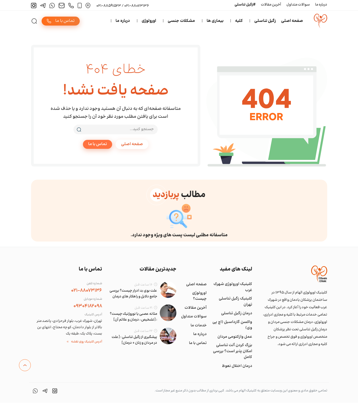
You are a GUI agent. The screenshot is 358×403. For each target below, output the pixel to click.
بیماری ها (215, 21)
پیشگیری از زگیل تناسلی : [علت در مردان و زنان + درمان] (134, 340)
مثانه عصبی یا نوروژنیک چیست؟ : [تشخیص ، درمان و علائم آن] (133, 317)
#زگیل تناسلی (245, 5)
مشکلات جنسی (181, 21)
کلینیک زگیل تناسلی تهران (235, 302)
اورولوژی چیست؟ (199, 296)
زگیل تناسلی (265, 21)
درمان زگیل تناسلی (236, 314)
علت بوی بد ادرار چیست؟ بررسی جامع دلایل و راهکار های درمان (133, 294)
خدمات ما (199, 325)
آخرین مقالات (271, 5)
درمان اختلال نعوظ (237, 366)
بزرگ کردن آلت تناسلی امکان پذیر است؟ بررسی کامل (232, 351)
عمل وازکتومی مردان (234, 337)
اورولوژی (149, 21)
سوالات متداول (298, 5)
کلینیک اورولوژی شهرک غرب (232, 287)
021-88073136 (86, 290)
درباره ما (321, 5)
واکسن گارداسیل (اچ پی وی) (232, 325)
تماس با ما (97, 144)
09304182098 (87, 306)
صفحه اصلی (292, 21)
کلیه (239, 21)
